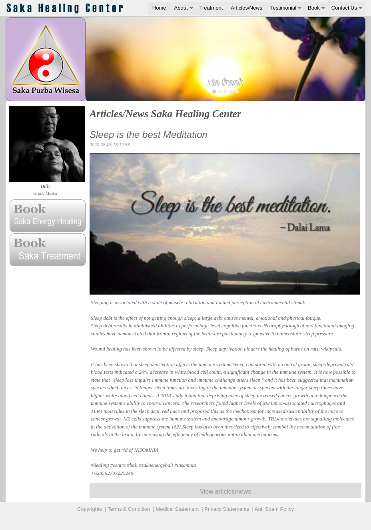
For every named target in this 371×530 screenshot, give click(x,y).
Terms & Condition (129, 509)
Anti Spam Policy (274, 509)
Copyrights (89, 509)
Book (314, 8)
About (181, 8)
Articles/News (246, 8)
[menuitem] (159, 8)
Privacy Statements (226, 509)
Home (159, 8)
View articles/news (225, 491)
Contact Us (344, 8)
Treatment (211, 8)
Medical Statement (177, 509)
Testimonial (283, 8)
